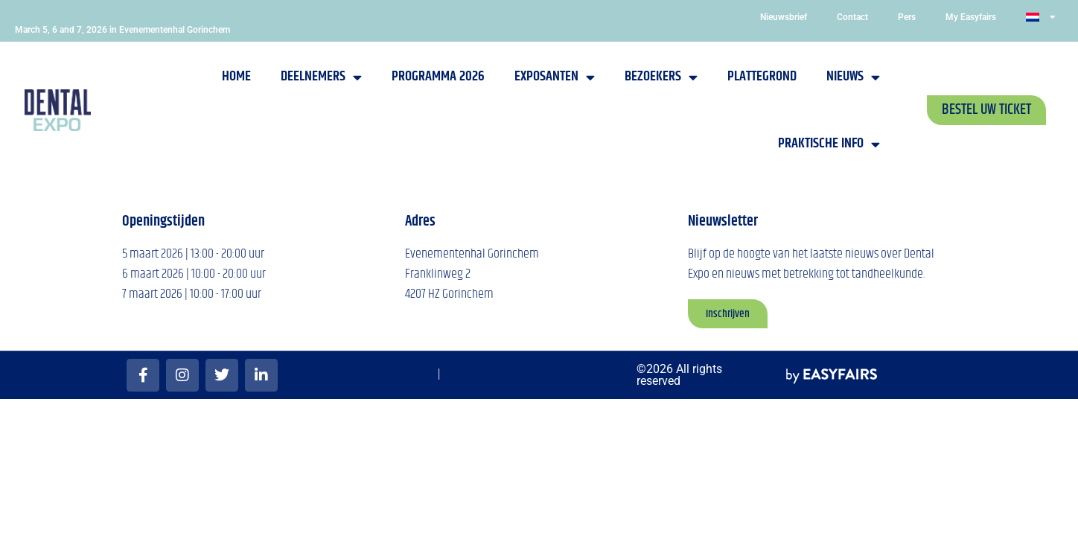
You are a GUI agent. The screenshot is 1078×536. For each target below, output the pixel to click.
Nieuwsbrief (783, 17)
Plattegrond (762, 76)
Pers (907, 17)
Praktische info (829, 144)
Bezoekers (661, 77)
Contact (852, 17)
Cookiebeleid (468, 375)
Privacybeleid (585, 375)
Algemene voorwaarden (386, 375)
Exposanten (554, 77)
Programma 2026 (438, 76)
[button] (986, 110)
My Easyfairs (970, 17)
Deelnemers (321, 77)
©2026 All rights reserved (679, 375)
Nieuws (853, 77)
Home (236, 76)
